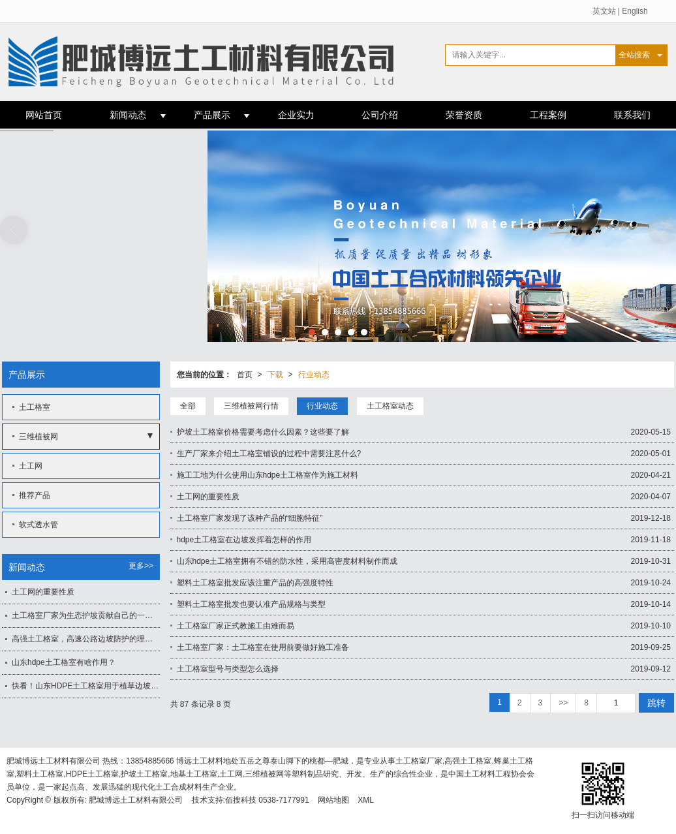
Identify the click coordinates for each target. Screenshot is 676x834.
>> (563, 702)
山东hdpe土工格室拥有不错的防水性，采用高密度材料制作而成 (287, 561)
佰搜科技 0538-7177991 (267, 800)
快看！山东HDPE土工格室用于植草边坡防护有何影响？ (86, 685)
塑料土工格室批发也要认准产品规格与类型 (251, 604)
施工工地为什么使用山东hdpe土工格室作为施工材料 (268, 475)
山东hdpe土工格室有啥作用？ (63, 662)
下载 (275, 374)
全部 (188, 405)
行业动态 (314, 374)
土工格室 (34, 407)
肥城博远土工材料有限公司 (136, 800)
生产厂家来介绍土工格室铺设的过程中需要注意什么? (269, 453)
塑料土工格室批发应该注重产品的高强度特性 (255, 582)
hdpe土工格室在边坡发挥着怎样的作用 (244, 539)
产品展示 (212, 115)
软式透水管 (38, 524)
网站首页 (43, 115)
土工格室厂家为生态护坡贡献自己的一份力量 (86, 615)
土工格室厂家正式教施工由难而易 (235, 625)
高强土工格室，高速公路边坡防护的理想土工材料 (86, 638)
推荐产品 (34, 495)
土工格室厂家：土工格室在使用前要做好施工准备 (263, 647)
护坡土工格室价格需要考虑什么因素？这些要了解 (263, 432)
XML (366, 800)
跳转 (656, 703)
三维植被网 (38, 436)
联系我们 (632, 115)
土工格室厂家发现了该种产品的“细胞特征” (250, 518)
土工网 (30, 466)
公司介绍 (379, 115)
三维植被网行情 (251, 405)
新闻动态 (128, 115)
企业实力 (296, 115)
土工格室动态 (390, 405)
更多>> (141, 565)
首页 (245, 374)
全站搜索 (634, 54)
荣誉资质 (464, 115)
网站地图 (333, 800)
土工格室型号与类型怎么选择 (228, 668)
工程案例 (548, 115)
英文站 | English (620, 11)
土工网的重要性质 (208, 496)
